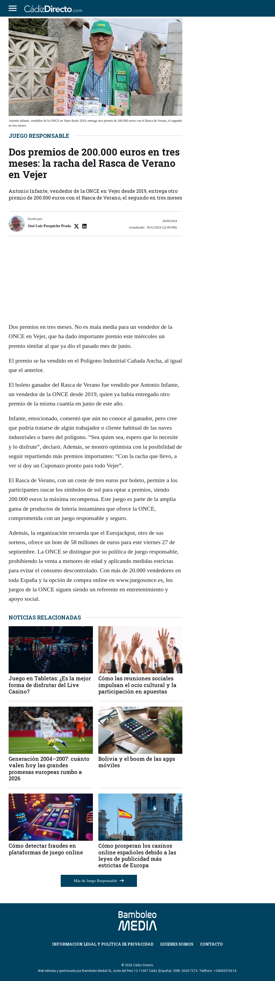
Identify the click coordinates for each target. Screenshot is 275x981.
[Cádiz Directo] (54, 8)
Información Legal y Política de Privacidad (102, 944)
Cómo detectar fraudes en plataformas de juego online (46, 848)
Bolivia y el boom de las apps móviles (136, 762)
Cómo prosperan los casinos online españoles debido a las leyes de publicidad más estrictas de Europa (137, 855)
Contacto (211, 944)
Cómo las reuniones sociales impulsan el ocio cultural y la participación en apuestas (137, 685)
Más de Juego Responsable (99, 881)
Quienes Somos (176, 944)
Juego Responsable (39, 135)
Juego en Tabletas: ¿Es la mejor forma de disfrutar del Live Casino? (50, 685)
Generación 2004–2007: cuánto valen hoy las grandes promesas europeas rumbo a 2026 (49, 768)
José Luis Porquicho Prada (49, 226)
